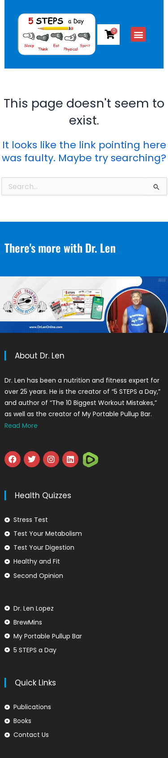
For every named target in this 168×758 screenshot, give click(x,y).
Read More (21, 425)
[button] (142, 34)
